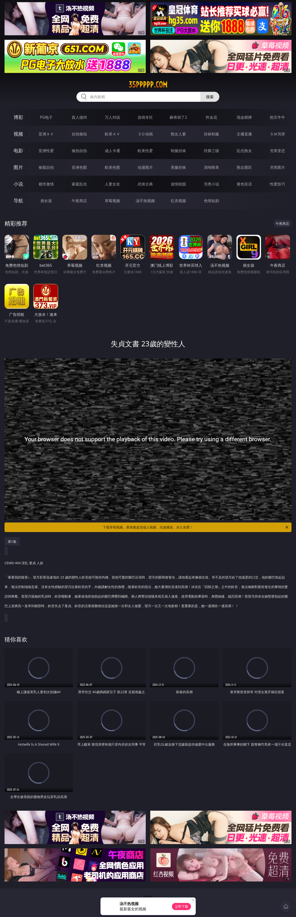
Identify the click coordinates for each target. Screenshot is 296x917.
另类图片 (277, 167)
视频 (18, 134)
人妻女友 (112, 184)
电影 (18, 150)
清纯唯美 (211, 167)
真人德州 (79, 117)
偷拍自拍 (79, 150)
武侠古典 (145, 184)
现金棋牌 (244, 117)
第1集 (12, 541)
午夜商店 (79, 200)
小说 (18, 184)
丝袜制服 (211, 134)
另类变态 (277, 150)
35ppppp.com (148, 84)
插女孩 (46, 200)
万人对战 (112, 117)
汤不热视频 (145, 200)
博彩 (18, 117)
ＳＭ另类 (277, 134)
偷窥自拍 (46, 167)
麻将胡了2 (178, 117)
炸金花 (211, 117)
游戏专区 (145, 117)
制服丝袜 (178, 150)
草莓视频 (112, 200)
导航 (18, 200)
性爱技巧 (277, 184)
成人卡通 (112, 150)
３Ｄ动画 (145, 134)
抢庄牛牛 (277, 117)
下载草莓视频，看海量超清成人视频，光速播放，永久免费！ (196, 527)
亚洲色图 (79, 167)
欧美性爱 (145, 150)
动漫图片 (145, 167)
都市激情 (46, 184)
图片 (18, 167)
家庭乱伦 (79, 184)
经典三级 (211, 150)
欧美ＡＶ (112, 134)
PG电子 (46, 117)
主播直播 (244, 134)
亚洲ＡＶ (46, 134)
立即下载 (181, 906)
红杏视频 (178, 200)
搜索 (210, 96)
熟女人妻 (178, 134)
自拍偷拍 (79, 134)
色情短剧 (211, 200)
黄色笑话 (244, 184)
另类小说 (211, 184)
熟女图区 (244, 167)
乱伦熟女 (244, 150)
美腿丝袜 (178, 167)
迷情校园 (178, 184)
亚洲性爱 (46, 150)
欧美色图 (112, 167)
